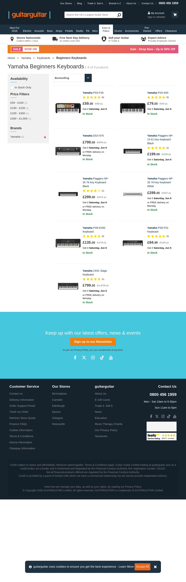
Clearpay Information (22, 530)
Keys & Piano (106, 29)
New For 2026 (14, 29)
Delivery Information (21, 482)
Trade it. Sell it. (104, 488)
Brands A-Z (115, 3)
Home (11, 57)
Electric (27, 30)
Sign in (152, 17)
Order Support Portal (22, 488)
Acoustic (39, 30)
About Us (131, 3)
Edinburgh (58, 488)
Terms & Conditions (21, 518)
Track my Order (19, 494)
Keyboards (43, 57)
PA (87, 30)
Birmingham (59, 476)
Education (101, 500)
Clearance (171, 30)
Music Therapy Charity (108, 506)
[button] (174, 14)
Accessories (132, 30)
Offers (158, 30)
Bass (50, 30)
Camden (57, 482)
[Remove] (45, 137)
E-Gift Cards (102, 482)
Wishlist (161, 17)
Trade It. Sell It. (95, 3)
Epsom (56, 494)
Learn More (126, 566)
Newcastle (58, 506)
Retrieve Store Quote (22, 500)
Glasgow (57, 500)
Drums (118, 30)
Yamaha (26, 57)
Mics (95, 30)
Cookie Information (21, 512)
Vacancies (101, 518)
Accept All (142, 566)
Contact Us (147, 3)
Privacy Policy (81, 432)
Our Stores (66, 3)
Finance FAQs (18, 506)
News (98, 494)
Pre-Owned (147, 29)
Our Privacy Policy (106, 512)
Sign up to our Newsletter (93, 424)
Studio (79, 30)
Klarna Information (20, 524)
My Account (156, 13)
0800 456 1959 (168, 3)
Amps (59, 30)
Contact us (16, 476)
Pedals (69, 30)
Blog (79, 3)
